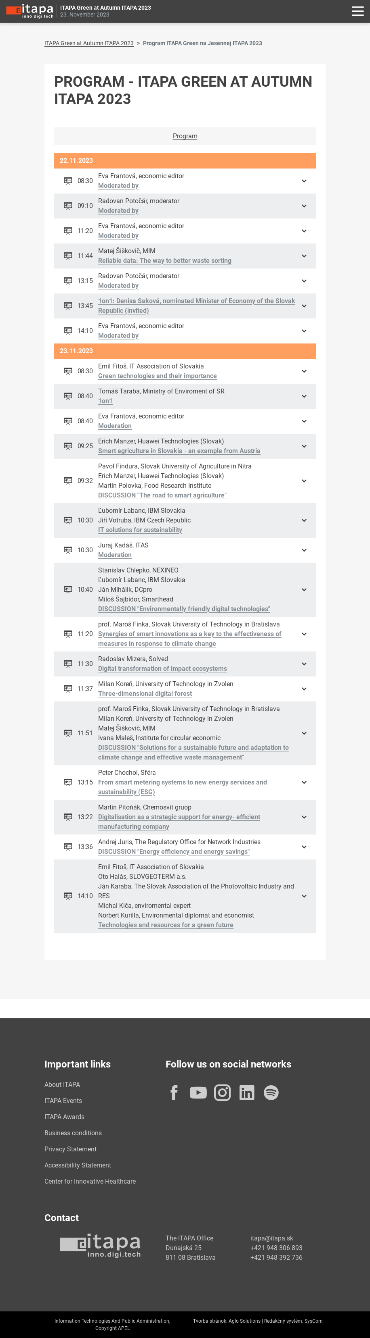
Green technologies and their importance (158, 376)
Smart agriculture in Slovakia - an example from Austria (180, 451)
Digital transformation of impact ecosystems (163, 668)
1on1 (106, 401)
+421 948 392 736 (276, 1257)
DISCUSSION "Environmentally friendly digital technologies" (185, 609)
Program (185, 136)
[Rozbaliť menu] (358, 11)
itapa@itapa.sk (271, 1238)
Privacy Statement (70, 1149)
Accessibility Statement (77, 1165)
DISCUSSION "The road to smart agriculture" (163, 495)
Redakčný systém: (283, 1321)
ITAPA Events (63, 1101)
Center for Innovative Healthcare (90, 1181)
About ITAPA (62, 1084)
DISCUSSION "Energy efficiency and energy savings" (174, 851)
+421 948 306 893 (276, 1248)
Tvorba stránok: (210, 1321)
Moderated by (119, 185)
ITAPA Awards (64, 1117)
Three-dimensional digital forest (145, 693)
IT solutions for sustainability (141, 530)
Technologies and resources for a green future (166, 925)
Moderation (115, 426)
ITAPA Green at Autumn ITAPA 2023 (89, 43)
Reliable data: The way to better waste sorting (165, 260)
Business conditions (73, 1133)
